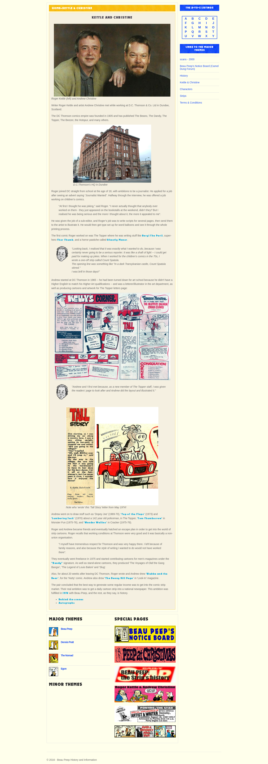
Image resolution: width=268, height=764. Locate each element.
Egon (63, 668)
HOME (56, 8)
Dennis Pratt (67, 642)
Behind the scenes (71, 599)
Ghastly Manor (117, 240)
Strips (183, 95)
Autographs (67, 603)
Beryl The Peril (152, 235)
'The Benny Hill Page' (119, 578)
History (184, 75)
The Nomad (67, 655)
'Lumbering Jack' (62, 518)
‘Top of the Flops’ (133, 514)
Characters (186, 89)
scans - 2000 (187, 59)
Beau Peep (66, 628)
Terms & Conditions (191, 102)
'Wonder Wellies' (95, 522)
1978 (65, 593)
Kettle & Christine (77, 8)
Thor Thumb (65, 240)
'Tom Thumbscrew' (149, 518)
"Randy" (57, 563)
